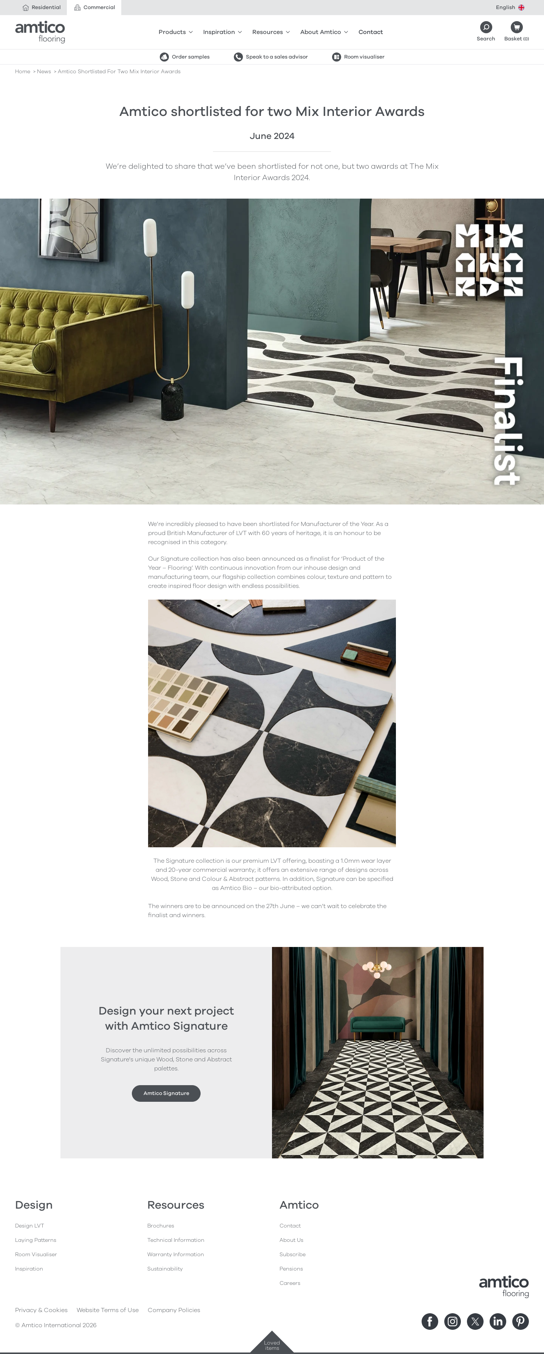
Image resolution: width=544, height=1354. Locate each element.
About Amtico (324, 32)
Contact (371, 32)
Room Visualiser (36, 1254)
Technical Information (175, 1240)
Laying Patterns (35, 1240)
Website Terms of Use (108, 1310)
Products (176, 32)
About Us (291, 1240)
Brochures (160, 1225)
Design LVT (29, 1225)
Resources (271, 32)
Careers (290, 1283)
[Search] (486, 32)
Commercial (94, 7)
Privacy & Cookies (41, 1310)
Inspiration (222, 32)
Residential (41, 7)
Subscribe (293, 1254)
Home (22, 71)
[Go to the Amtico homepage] (40, 32)
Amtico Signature (166, 1093)
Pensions (291, 1268)
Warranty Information (175, 1254)
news (44, 71)
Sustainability (165, 1268)
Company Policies (174, 1310)
